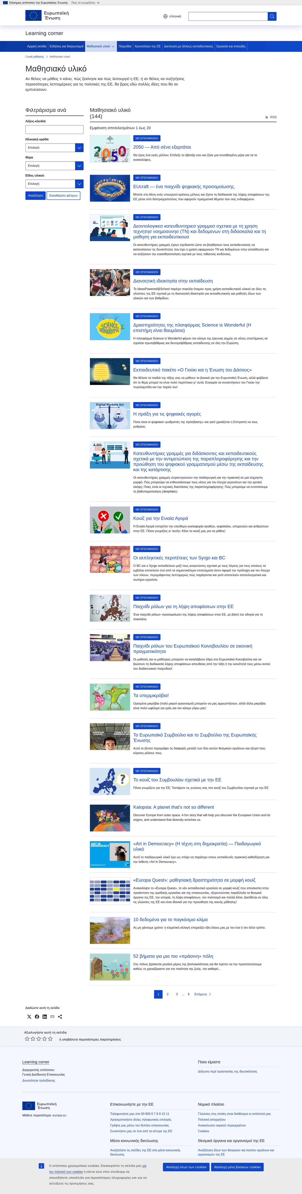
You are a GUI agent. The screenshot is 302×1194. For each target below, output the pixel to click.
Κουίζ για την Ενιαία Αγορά (160, 518)
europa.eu (59, 1115)
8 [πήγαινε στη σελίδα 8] (189, 994)
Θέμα (29, 157)
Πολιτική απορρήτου (212, 1119)
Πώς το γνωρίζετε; (85, 2)
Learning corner (35, 1062)
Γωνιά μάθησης (34, 56)
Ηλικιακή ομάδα (37, 139)
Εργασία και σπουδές (231, 46)
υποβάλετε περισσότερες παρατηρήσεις (91, 1039)
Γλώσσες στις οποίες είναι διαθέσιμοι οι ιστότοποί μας (234, 1113)
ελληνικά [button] (172, 16)
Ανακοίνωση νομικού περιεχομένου (222, 1125)
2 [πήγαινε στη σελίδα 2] (168, 994)
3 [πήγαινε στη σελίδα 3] (177, 994)
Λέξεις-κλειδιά (35, 121)
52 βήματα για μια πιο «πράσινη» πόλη (173, 956)
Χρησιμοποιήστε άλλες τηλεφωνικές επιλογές (140, 1119)
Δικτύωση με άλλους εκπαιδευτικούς (188, 46)
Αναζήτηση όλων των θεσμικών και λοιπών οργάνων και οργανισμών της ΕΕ (236, 1152)
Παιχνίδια (125, 46)
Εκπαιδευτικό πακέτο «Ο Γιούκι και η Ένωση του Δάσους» (192, 369)
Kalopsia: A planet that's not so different (173, 807)
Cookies (203, 1131)
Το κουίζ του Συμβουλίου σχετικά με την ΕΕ (177, 779)
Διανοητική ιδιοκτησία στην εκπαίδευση (173, 280)
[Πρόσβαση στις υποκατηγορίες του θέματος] (114, 46)
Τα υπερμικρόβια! (151, 695)
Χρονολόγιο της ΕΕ (148, 46)
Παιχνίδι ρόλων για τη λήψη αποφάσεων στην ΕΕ (183, 606)
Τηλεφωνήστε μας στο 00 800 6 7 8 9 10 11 (139, 1113)
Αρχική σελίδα (36, 46)
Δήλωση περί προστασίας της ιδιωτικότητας (227, 1071)
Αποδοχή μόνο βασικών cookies (237, 1167)
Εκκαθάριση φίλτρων (63, 195)
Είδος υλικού (34, 175)
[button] (29, 1017)
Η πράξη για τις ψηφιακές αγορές (167, 413)
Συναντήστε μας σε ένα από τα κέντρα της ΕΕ (141, 1131)
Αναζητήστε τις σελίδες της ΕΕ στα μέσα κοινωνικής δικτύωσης (145, 1152)
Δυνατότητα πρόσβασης (38, 1080)
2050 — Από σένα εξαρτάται (162, 147)
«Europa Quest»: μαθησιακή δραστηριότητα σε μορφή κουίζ (194, 880)
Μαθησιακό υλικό (98, 46)
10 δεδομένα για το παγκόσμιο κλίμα (170, 919)
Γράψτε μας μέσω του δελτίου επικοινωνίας (139, 1125)
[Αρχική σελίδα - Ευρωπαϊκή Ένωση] (47, 15)
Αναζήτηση (35, 195)
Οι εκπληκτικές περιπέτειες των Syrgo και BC (179, 557)
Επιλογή (33, 147)
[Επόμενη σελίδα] (203, 994)
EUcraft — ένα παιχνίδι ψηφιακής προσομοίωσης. (184, 186)
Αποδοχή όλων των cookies (186, 1167)
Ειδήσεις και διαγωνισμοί (66, 46)
